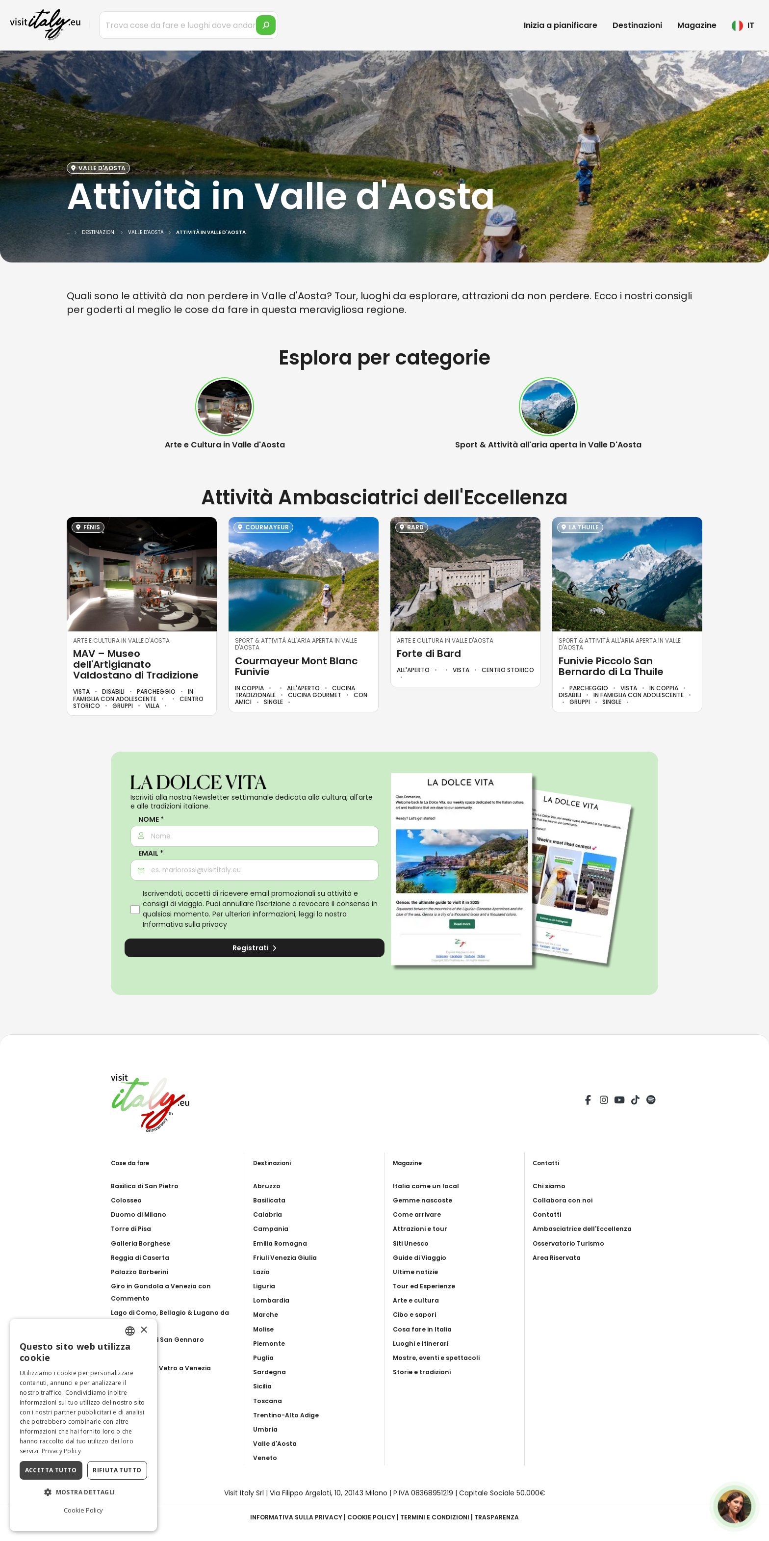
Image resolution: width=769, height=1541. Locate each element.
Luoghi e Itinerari (423, 1343)
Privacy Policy (61, 1451)
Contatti (548, 1214)
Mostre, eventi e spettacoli (441, 1357)
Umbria (266, 1429)
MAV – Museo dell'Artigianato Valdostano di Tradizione (136, 664)
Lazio (262, 1272)
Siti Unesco (413, 1243)
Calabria (269, 1214)
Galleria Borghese (143, 1243)
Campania (272, 1228)
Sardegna (271, 1372)
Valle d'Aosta (277, 1443)
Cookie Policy (370, 1517)
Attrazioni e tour (423, 1228)
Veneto (266, 1458)
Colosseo (128, 1200)
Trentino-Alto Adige (289, 1415)
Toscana (269, 1401)
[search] (266, 25)
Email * (150, 853)
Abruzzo (268, 1186)
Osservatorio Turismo (572, 1243)
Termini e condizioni (440, 1517)
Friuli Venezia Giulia (288, 1257)
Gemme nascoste (425, 1200)
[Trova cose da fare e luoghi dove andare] (188, 25)
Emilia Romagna (282, 1243)
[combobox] (130, 1331)
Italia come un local (428, 1186)
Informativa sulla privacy (185, 924)
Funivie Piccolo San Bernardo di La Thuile (611, 666)
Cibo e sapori (417, 1314)
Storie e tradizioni (425, 1372)
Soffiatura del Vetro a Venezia (165, 1368)
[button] (83, 1492)
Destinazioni (637, 25)
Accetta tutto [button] (51, 1470)
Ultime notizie (418, 1272)
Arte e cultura (417, 1300)
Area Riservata (559, 1257)
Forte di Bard (429, 653)
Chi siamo (550, 1186)
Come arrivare (419, 1214)
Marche (267, 1314)
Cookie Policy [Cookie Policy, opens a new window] (83, 1510)
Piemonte (270, 1343)
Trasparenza (508, 1517)
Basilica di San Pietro (148, 1186)
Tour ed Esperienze (427, 1286)
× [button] (143, 1330)
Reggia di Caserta (143, 1257)
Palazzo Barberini (142, 1272)
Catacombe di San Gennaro (161, 1339)
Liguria (265, 1286)
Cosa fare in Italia (425, 1329)
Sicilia (264, 1386)
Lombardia (273, 1300)
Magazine (697, 25)
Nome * (151, 819)
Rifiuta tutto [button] (117, 1470)
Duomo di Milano (141, 1214)
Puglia (264, 1357)
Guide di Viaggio (423, 1257)
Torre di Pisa (133, 1228)
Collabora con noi (565, 1200)
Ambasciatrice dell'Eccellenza (587, 1228)
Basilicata (271, 1200)
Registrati (254, 948)
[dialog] (83, 1425)
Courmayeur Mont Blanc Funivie (296, 666)
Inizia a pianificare (560, 25)
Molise (265, 1329)
